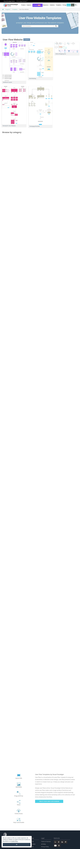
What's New (32, 844)
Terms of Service (46, 841)
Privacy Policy (45, 846)
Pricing (64, 5)
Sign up (68, 5)
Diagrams (7, 9)
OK (16, 844)
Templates (14, 9)
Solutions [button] (52, 5)
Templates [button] (59, 5)
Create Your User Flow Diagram (49, 801)
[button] (29, 5)
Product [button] (23, 5)
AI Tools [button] (37, 5)
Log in (72, 5)
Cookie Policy (14, 841)
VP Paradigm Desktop (21, 1)
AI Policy (43, 844)
